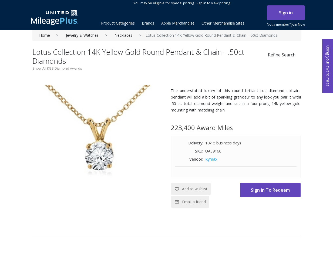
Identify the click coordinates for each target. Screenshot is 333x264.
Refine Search (281, 55)
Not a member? (286, 24)
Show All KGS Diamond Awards (57, 68)
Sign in (286, 13)
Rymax (211, 159)
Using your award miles (328, 66)
